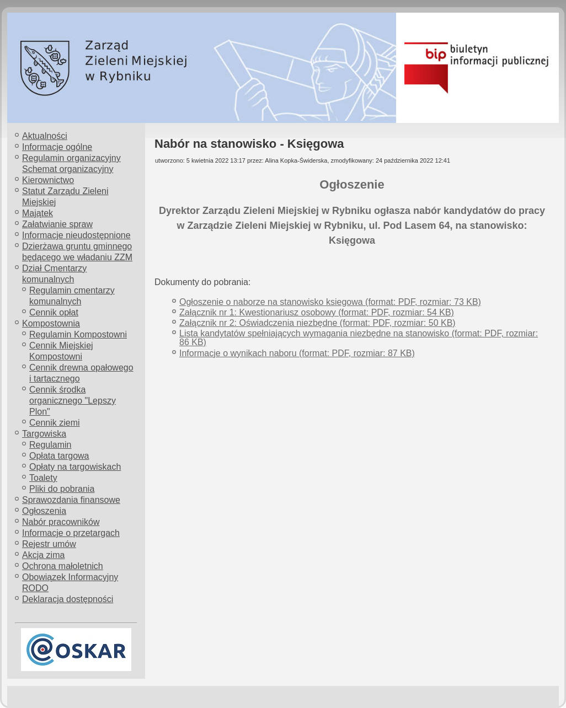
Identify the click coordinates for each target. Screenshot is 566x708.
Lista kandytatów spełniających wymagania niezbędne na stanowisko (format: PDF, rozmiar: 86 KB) (358, 338)
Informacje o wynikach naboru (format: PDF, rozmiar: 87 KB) (297, 353)
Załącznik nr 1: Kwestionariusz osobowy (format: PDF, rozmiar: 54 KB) (316, 312)
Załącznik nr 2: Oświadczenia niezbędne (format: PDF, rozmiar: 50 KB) (317, 323)
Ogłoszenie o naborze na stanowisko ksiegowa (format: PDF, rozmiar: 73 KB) (330, 302)
